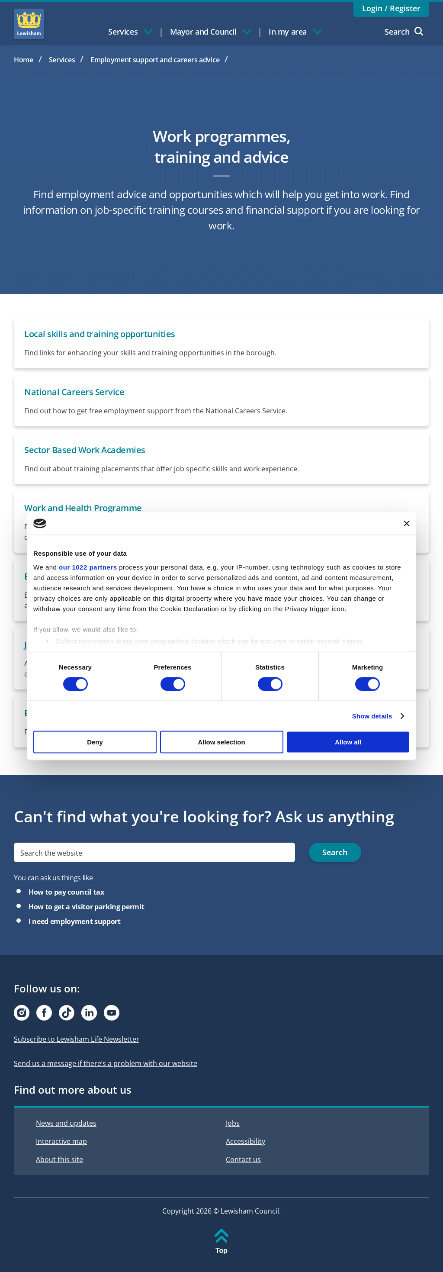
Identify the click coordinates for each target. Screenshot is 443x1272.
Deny (95, 742)
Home (23, 59)
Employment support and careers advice (154, 59)
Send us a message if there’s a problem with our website (105, 1063)
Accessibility (245, 1141)
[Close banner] (407, 523)
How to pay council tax (66, 892)
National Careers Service (74, 392)
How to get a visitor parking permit (86, 906)
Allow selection (221, 742)
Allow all (348, 742)
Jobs (233, 1123)
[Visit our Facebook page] (44, 1013)
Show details (372, 715)
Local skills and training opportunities (99, 334)
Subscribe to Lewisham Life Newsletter (76, 1039)
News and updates (66, 1123)
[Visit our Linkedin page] (89, 1013)
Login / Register (391, 8)
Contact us (243, 1159)
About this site (59, 1159)
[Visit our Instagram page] (21, 1013)
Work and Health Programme (83, 508)
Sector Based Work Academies (84, 450)
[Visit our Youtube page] (111, 1013)
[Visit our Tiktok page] (66, 1013)
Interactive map (61, 1141)
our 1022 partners (88, 566)
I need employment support (75, 921)
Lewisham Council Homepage (29, 24)
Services (62, 59)
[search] (154, 852)
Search (404, 31)
